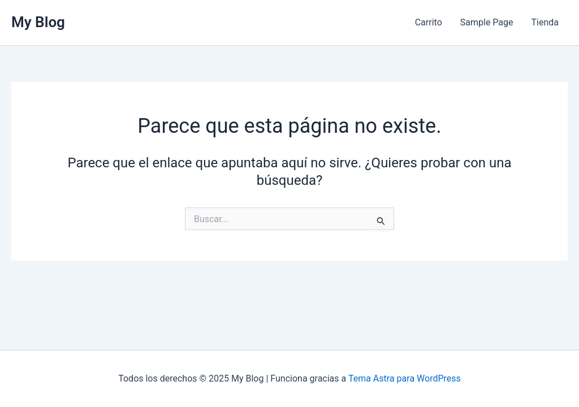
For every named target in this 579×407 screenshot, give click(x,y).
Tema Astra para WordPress (404, 378)
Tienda (545, 22)
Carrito (428, 22)
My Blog (38, 22)
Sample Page (486, 22)
